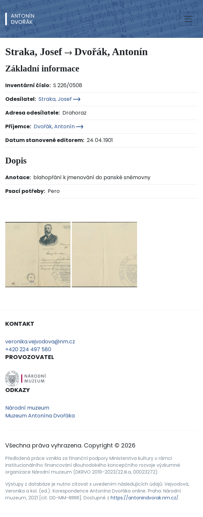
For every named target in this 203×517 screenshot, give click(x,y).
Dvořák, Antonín (58, 126)
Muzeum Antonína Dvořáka (40, 415)
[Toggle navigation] (188, 19)
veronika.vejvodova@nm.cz (40, 341)
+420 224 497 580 (28, 349)
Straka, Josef (59, 99)
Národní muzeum (27, 408)
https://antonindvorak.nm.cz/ (145, 497)
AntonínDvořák (22, 19)
